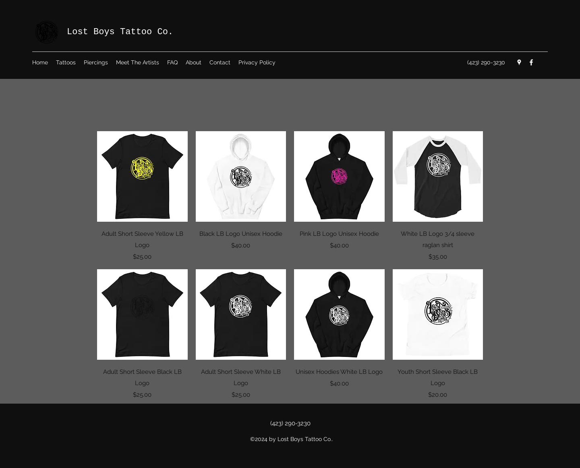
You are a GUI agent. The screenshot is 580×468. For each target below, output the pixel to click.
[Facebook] (531, 62)
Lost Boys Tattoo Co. (120, 32)
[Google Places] (519, 62)
